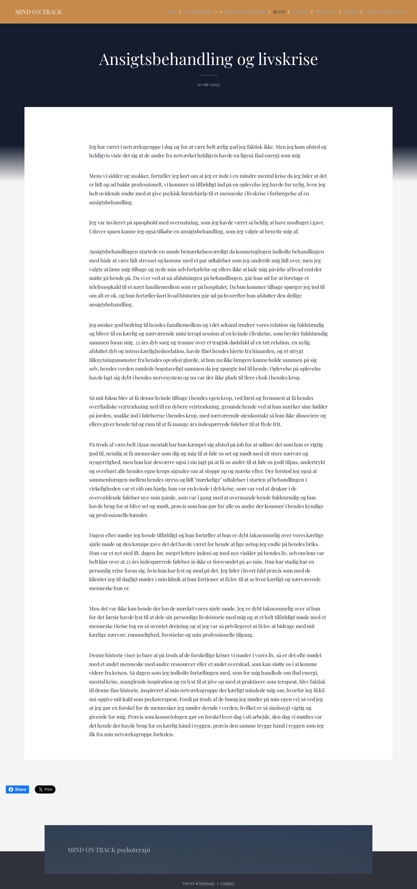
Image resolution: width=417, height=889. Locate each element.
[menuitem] (197, 12)
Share (17, 789)
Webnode (207, 883)
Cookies (227, 883)
